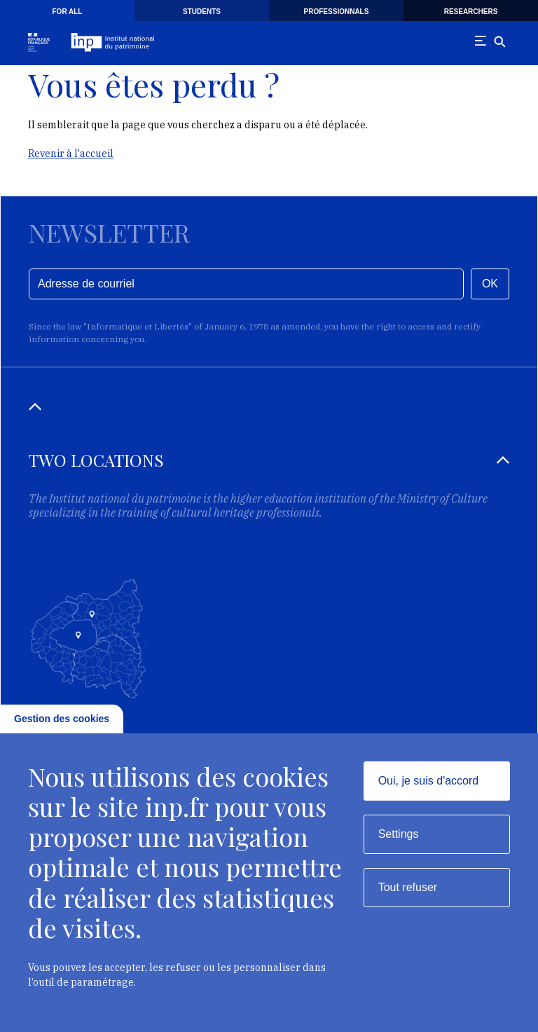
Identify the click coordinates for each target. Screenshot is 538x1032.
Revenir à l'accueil (70, 153)
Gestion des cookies (61, 718)
